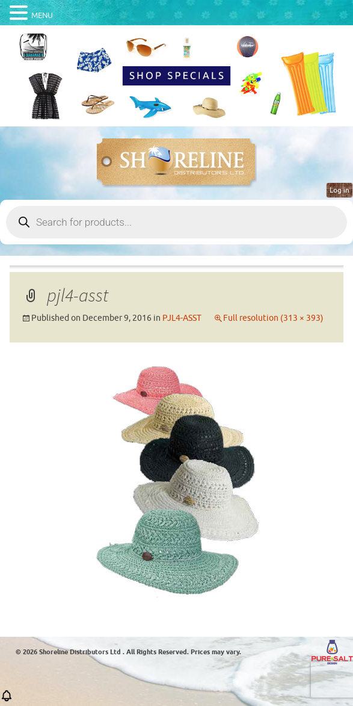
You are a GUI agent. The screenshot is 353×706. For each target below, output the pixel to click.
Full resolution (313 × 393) (273, 318)
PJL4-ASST (181, 318)
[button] (6, 700)
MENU (42, 15)
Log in (339, 190)
